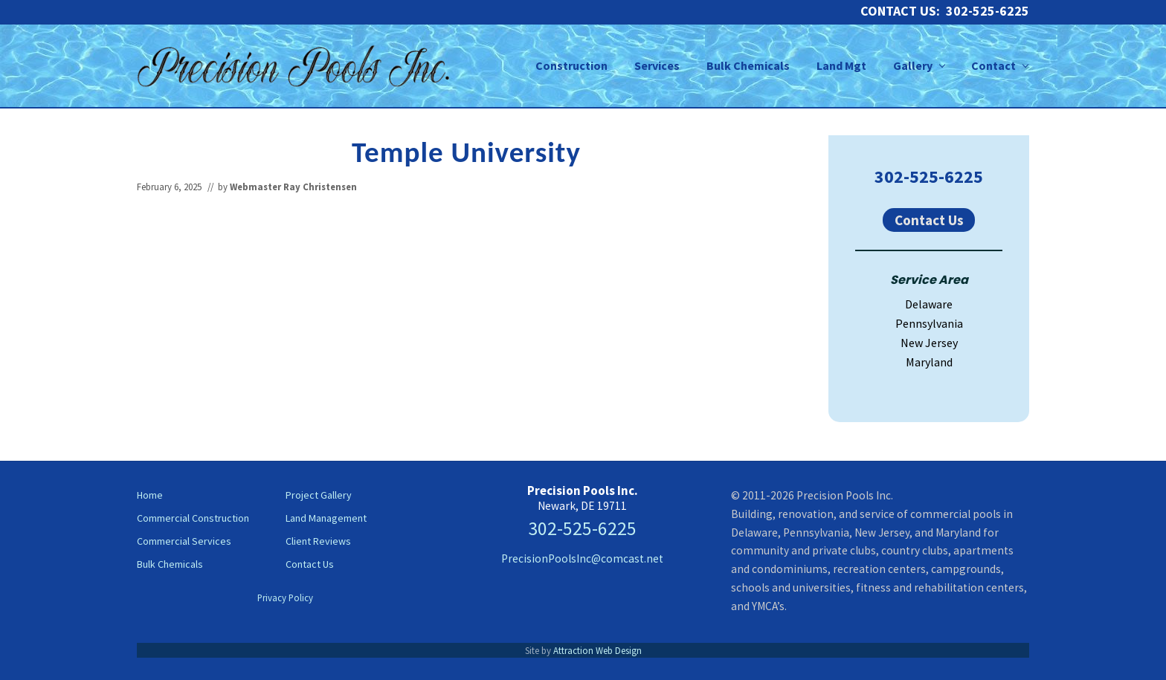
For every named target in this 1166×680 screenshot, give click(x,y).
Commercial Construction (193, 518)
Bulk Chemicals (170, 564)
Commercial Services (184, 541)
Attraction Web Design (597, 650)
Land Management (326, 518)
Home (150, 495)
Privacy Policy (285, 597)
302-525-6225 (928, 176)
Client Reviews (318, 541)
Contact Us (929, 220)
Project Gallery (319, 495)
